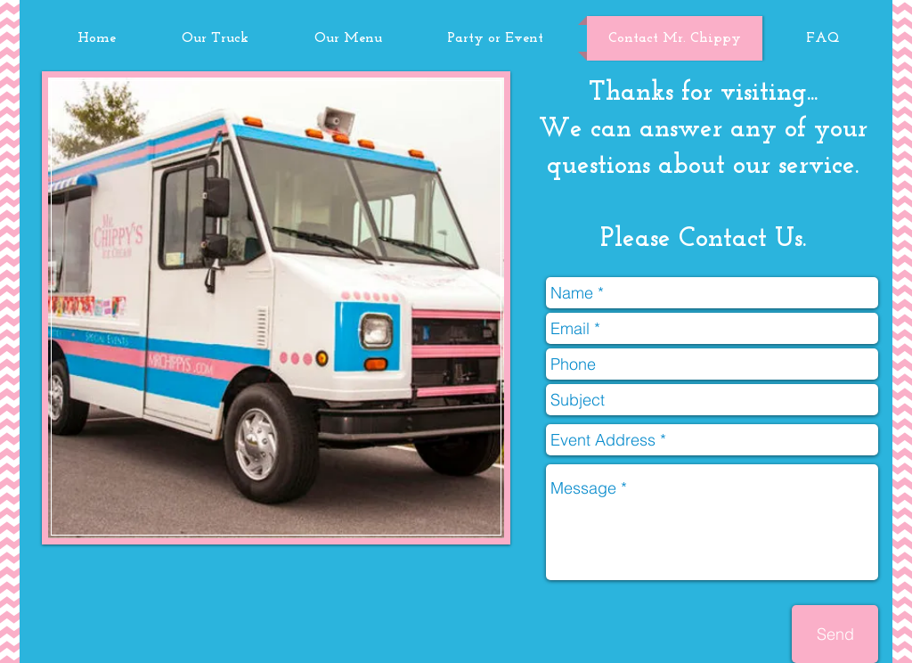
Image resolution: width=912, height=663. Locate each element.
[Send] (835, 634)
